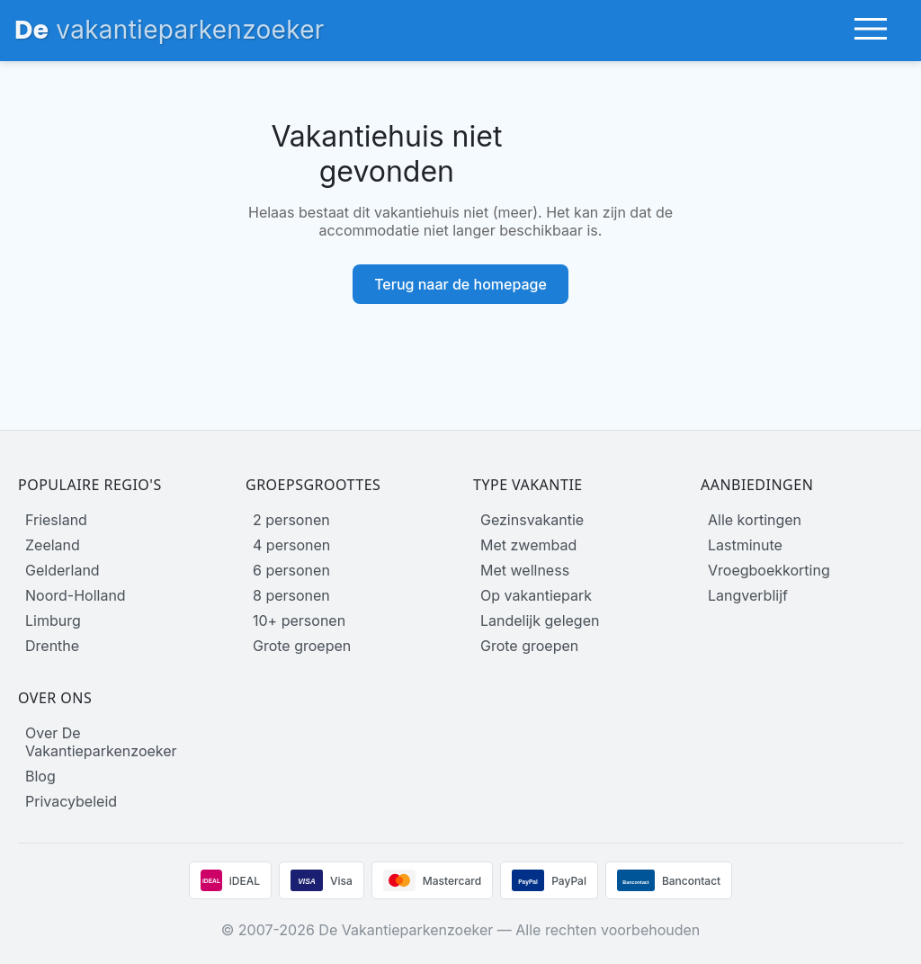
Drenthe (52, 646)
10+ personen (299, 620)
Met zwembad (528, 545)
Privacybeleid (71, 801)
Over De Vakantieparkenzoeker (101, 742)
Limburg (53, 620)
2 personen (291, 520)
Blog (40, 776)
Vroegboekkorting (769, 570)
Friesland (56, 520)
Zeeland (52, 545)
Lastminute (745, 545)
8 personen (291, 595)
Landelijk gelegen (539, 620)
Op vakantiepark (536, 595)
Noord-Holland (75, 595)
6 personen (291, 570)
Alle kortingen (754, 520)
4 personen (291, 545)
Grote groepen (302, 646)
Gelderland (62, 570)
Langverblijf (748, 595)
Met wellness (524, 570)
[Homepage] (169, 31)
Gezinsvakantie (532, 520)
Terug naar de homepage (460, 284)
